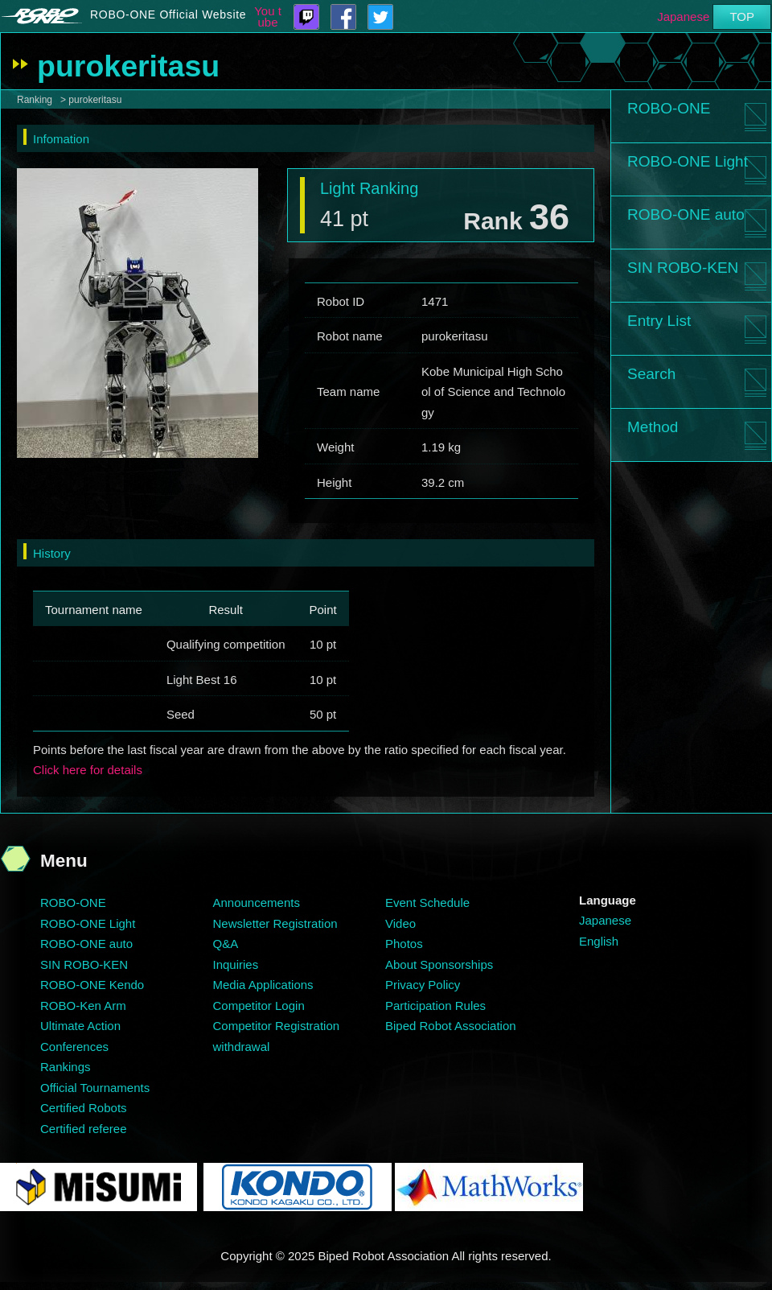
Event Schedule (427, 902)
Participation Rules (435, 1005)
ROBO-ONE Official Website (168, 14)
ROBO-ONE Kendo (92, 984)
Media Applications (263, 984)
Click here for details (87, 770)
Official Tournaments (95, 1087)
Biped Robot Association (450, 1025)
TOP (741, 16)
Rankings (65, 1067)
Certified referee (83, 1128)
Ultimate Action (80, 1025)
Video (400, 923)
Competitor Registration (276, 1025)
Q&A (226, 943)
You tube (267, 17)
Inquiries (236, 964)
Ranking (34, 99)
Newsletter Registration (275, 923)
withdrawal (241, 1046)
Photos (404, 943)
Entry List (659, 320)
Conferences (74, 1046)
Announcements (256, 902)
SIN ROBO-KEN (682, 267)
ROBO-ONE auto (686, 214)
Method (652, 426)
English (598, 941)
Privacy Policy (422, 984)
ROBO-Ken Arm (83, 1005)
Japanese (683, 16)
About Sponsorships (439, 964)
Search (651, 373)
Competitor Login (259, 1005)
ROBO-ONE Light (687, 161)
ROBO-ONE (668, 108)
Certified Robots (83, 1108)
